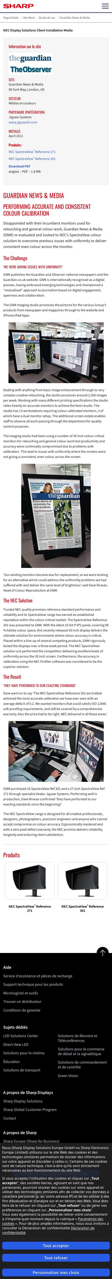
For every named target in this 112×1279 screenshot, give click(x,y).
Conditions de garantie (21, 1010)
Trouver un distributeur (22, 1001)
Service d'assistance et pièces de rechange (37, 976)
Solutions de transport (21, 1070)
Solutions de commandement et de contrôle (82, 1065)
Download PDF (19, 166)
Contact (9, 1118)
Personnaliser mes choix (56, 1272)
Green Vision (68, 1075)
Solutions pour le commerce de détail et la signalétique (81, 1051)
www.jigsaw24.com (23, 122)
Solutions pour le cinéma (23, 1053)
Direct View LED (15, 1044)
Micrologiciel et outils (20, 993)
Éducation (11, 1061)
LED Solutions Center (20, 1036)
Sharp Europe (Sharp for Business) (31, 1141)
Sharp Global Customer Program (30, 1109)
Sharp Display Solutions (22, 1101)
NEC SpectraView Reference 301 (32, 158)
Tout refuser (56, 1257)
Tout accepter (56, 1245)
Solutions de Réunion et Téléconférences (77, 1038)
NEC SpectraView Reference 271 (32, 151)
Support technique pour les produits (33, 984)
